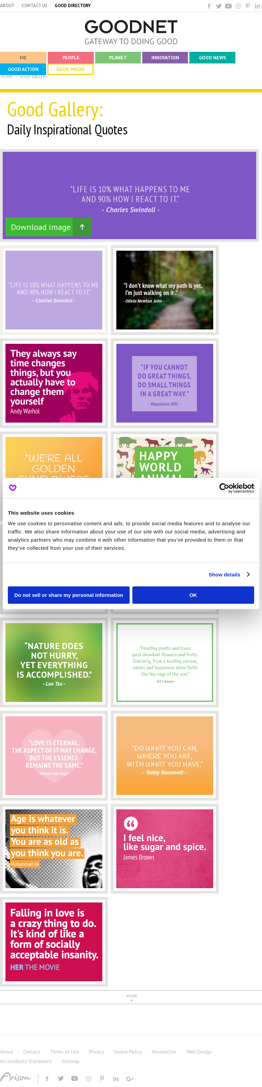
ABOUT (7, 6)
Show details (225, 574)
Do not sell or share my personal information (68, 595)
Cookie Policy (128, 1051)
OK (193, 595)
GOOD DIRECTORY (73, 6)
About (6, 1051)
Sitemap (70, 1061)
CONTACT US (34, 6)
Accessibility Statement (26, 1061)
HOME (7, 76)
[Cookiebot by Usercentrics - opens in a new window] (224, 488)
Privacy (96, 1051)
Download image (41, 227)
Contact (31, 1051)
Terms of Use (64, 1051)
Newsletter (164, 1051)
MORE (132, 995)
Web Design (199, 1051)
